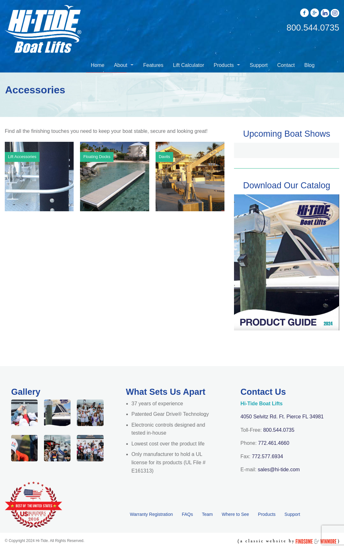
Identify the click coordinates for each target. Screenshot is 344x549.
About (120, 65)
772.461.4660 (273, 443)
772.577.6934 (267, 456)
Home (98, 65)
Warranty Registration (151, 514)
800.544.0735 (278, 430)
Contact (286, 65)
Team (207, 514)
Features (153, 65)
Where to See (235, 514)
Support (258, 65)
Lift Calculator (188, 65)
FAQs (187, 514)
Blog (309, 65)
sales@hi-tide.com (279, 469)
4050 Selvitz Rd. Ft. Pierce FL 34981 (282, 416)
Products (224, 65)
